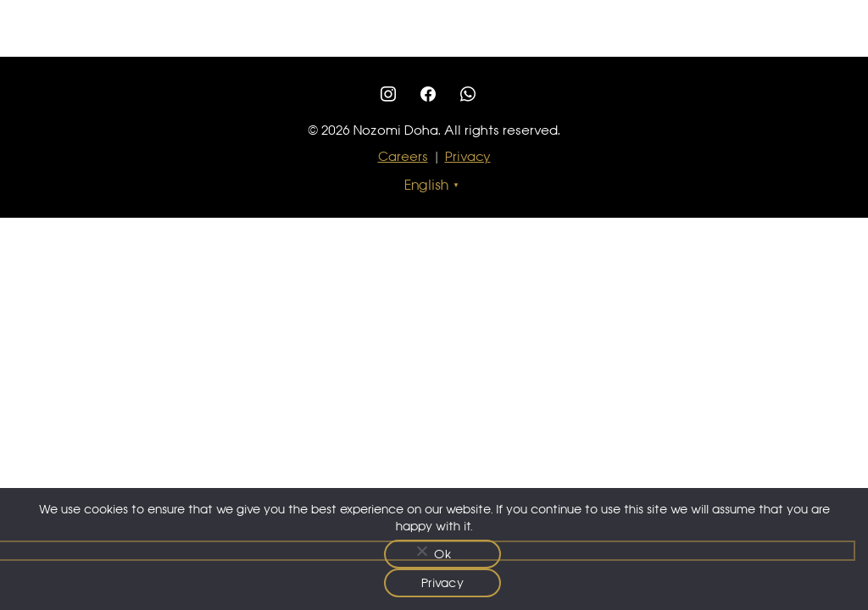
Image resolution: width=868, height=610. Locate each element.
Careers (403, 156)
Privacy (468, 156)
